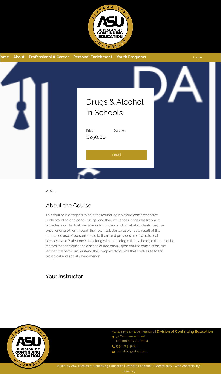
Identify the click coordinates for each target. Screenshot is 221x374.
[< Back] (57, 191)
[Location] (113, 338)
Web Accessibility (187, 366)
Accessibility (163, 366)
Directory (129, 371)
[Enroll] (116, 155)
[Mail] (113, 351)
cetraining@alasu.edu (132, 351)
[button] (49, 57)
